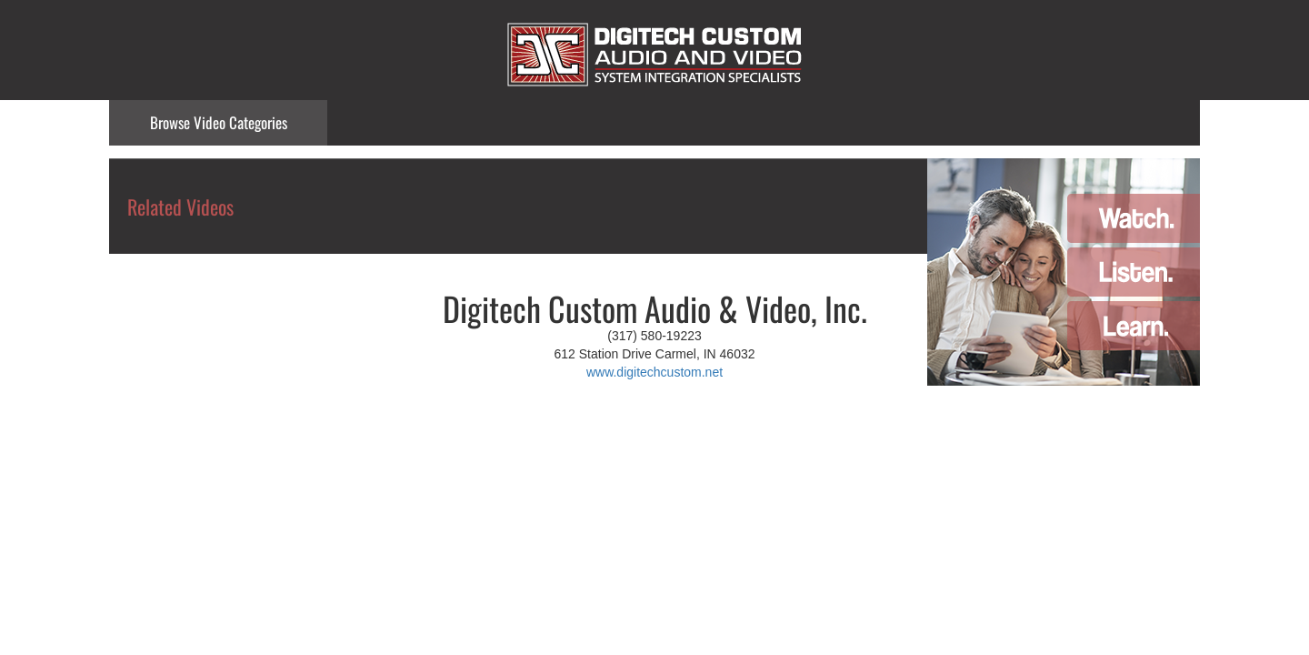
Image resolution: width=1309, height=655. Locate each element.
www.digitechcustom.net (654, 372)
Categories (218, 122)
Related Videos (180, 206)
